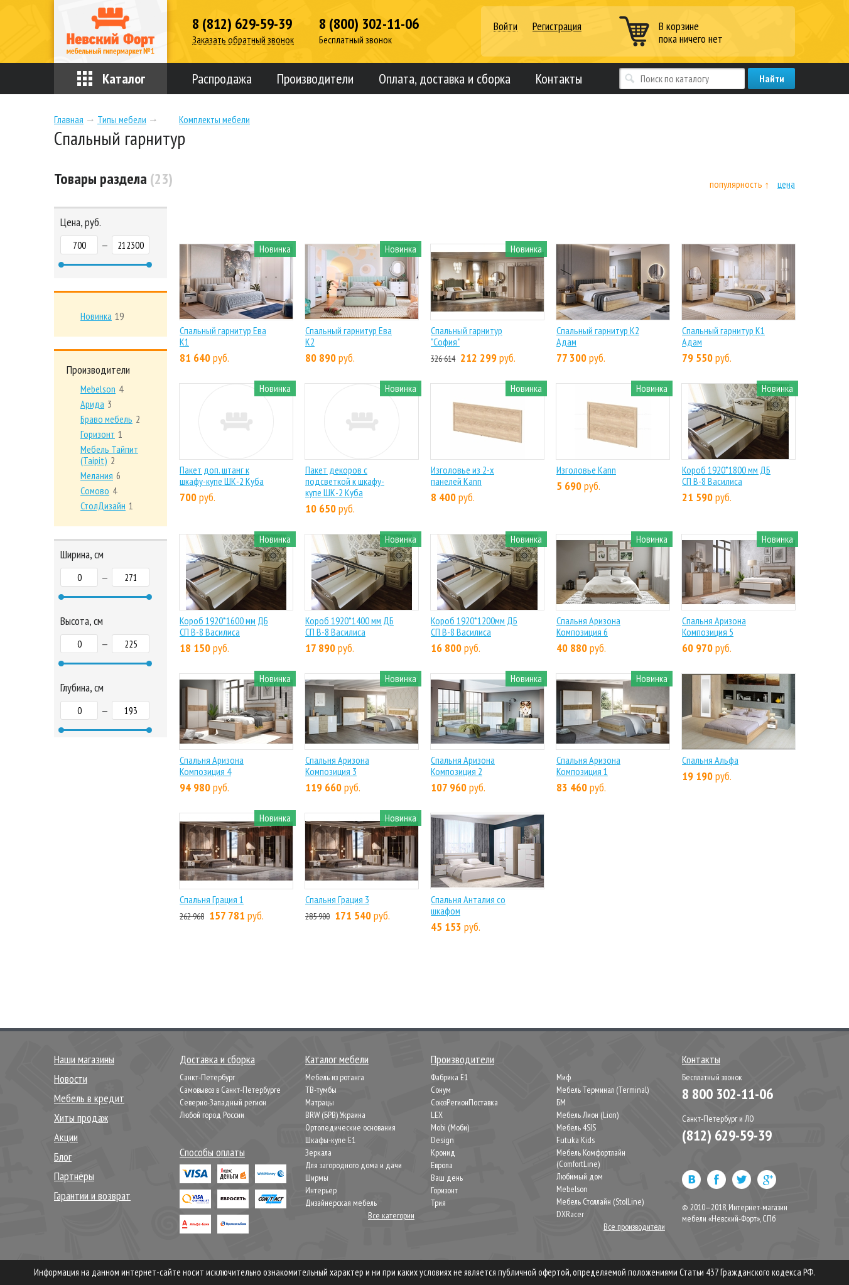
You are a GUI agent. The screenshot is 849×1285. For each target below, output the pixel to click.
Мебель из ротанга (334, 1077)
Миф (563, 1077)
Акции (66, 1137)
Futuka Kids (575, 1140)
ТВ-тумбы (321, 1089)
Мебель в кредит (89, 1098)
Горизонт (444, 1190)
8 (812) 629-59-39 (242, 23)
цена (786, 184)
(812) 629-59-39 (727, 1135)
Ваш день (447, 1177)
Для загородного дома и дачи (353, 1165)
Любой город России (212, 1114)
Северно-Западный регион (223, 1102)
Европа (442, 1165)
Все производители (634, 1226)
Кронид (443, 1152)
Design (442, 1140)
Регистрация (557, 26)
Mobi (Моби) (450, 1127)
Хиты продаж (81, 1117)
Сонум (441, 1089)
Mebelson (572, 1189)
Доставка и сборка (217, 1059)
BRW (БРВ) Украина (335, 1114)
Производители (315, 78)
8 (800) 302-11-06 (369, 23)
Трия (438, 1202)
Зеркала (318, 1152)
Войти (505, 26)
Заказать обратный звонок (243, 40)
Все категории (391, 1215)
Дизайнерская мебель (341, 1202)
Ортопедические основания (350, 1127)
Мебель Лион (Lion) (587, 1114)
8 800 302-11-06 (727, 1093)
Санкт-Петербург (207, 1077)
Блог (63, 1156)
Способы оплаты (212, 1152)
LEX (437, 1114)
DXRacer (570, 1214)
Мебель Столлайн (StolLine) (600, 1201)
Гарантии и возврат (92, 1195)
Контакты (559, 78)
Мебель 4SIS (576, 1127)
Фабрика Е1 (449, 1077)
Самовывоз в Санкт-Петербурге (230, 1089)
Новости (70, 1078)
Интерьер (321, 1190)
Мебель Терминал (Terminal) (602, 1089)
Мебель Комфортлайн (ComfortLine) (590, 1158)
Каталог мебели (337, 1059)
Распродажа (222, 78)
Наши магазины (84, 1059)
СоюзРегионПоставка (464, 1102)
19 (102, 316)
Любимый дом (579, 1176)
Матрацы (319, 1102)
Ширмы (316, 1177)
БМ (561, 1102)
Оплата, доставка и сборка (445, 78)
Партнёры (74, 1176)
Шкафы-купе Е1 (330, 1140)
